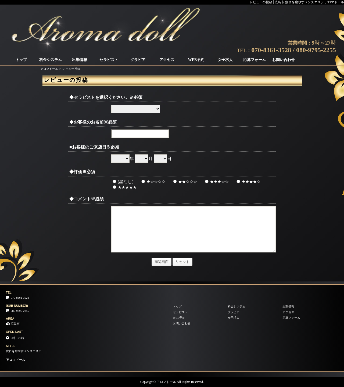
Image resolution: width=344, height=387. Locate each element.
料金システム (50, 60)
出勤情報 (79, 60)
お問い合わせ (283, 60)
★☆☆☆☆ (152, 181)
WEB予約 (196, 60)
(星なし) (122, 181)
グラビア (137, 60)
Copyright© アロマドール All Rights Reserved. (172, 382)
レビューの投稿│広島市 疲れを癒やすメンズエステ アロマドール (297, 2)
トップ (21, 60)
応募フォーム (254, 60)
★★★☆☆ (216, 181)
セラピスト (108, 60)
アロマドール (49, 68)
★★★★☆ (247, 181)
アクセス (166, 60)
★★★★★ (124, 187)
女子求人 (225, 60)
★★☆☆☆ (184, 181)
